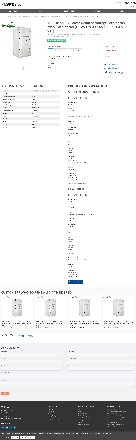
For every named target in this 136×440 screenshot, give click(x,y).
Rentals (123, 11)
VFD (78, 409)
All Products (14, 11)
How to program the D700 (115, 420)
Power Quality (81, 420)
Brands (41, 11)
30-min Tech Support (60, 50)
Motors (79, 411)
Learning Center (69, 11)
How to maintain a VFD (114, 416)
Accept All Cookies (27, 437)
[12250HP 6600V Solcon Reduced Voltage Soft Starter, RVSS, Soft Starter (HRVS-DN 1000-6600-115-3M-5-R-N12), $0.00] (85, 308)
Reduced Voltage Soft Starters (86, 418)
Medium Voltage (82, 413)
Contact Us (51, 411)
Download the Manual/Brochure (77, 183)
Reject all (15, 437)
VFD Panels (80, 422)
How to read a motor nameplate (116, 411)
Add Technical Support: (54, 46)
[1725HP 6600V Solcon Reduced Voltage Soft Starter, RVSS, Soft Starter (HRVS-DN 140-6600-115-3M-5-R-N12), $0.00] (51, 308)
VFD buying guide (112, 413)
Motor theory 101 (112, 426)
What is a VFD (111, 409)
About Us (50, 409)
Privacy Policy (52, 416)
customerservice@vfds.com (12, 418)
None (50, 50)
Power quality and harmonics (115, 424)
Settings (6, 437)
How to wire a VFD (113, 422)
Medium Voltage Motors (84, 416)
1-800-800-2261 (9, 416)
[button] (71, 37)
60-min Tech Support (75, 50)
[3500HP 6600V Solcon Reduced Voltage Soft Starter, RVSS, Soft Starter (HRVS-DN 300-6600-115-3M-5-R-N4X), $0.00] (17, 308)
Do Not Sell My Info (53, 420)
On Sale (98, 11)
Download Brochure (75, 282)
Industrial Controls (83, 424)
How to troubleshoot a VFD (115, 418)
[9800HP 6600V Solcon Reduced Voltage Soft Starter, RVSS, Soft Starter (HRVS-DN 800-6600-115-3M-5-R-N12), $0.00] (118, 308)
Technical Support (53, 418)
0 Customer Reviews (59, 36)
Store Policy (51, 413)
